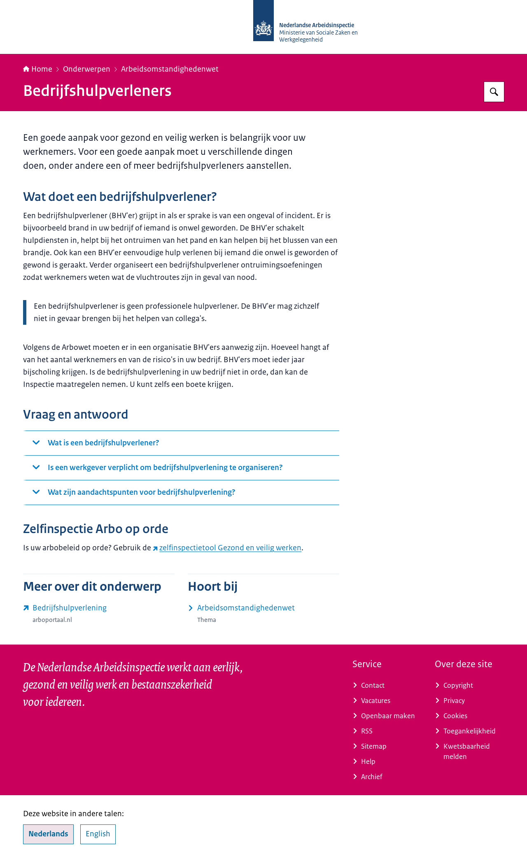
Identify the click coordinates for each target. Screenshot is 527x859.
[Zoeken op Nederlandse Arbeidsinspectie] (494, 92)
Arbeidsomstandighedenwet (170, 69)
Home (37, 69)
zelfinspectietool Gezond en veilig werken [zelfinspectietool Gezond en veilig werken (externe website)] (227, 548)
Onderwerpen (86, 69)
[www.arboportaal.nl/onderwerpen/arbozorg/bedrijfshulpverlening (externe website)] (99, 614)
